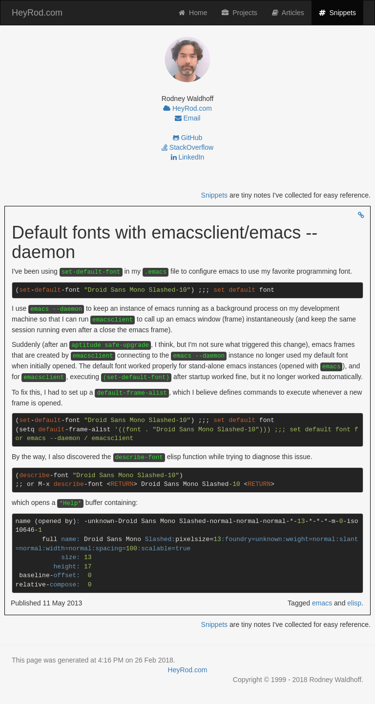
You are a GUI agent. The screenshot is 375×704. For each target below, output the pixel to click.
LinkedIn (188, 157)
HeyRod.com (37, 13)
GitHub (187, 137)
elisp (354, 603)
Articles (288, 13)
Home (193, 13)
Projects (239, 13)
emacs (322, 603)
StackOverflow (187, 147)
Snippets (341, 12)
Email (188, 118)
